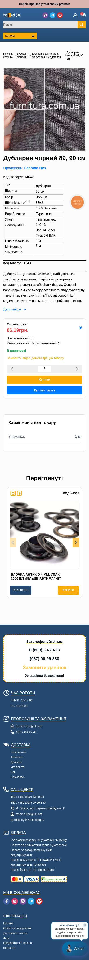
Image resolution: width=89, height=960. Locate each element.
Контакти (9, 947)
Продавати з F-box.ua (17, 943)
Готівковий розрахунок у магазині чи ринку (39, 840)
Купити (44, 379)
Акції (6, 938)
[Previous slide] (13, 542)
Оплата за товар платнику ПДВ (31, 850)
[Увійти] (75, 15)
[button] (83, 15)
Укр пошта (17, 767)
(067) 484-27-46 (26, 732)
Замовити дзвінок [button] (44, 667)
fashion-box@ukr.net (29, 726)
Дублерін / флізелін (22, 55)
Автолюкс (17, 757)
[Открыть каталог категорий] (20, 36)
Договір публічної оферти (27, 820)
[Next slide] (76, 542)
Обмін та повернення (17, 928)
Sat (13, 772)
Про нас (8, 923)
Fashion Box (35, 168)
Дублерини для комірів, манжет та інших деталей (46, 55)
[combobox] (42, 24)
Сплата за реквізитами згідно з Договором (39, 845)
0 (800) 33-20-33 (44, 650)
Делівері (16, 762)
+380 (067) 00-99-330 (32, 802)
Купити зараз (44, 390)
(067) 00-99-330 (44, 658)
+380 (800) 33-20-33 (31, 796)
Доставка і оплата (15, 933)
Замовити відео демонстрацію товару (35, 358)
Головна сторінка (8, 55)
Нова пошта (19, 752)
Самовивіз (18, 777)
